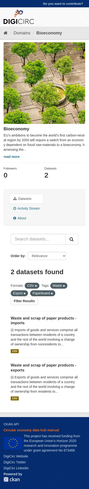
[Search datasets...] (38, 239)
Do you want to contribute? (63, 3)
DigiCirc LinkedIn (16, 468)
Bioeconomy (49, 33)
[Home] (6, 33)
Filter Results (24, 301)
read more (12, 157)
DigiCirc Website (16, 456)
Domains (22, 33)
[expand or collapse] (81, 16)
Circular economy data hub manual (31, 430)
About (19, 218)
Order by (17, 256)
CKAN (12, 479)
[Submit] (72, 239)
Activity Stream (26, 208)
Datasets (22, 199)
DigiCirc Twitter (15, 462)
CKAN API (11, 424)
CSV (14, 351)
